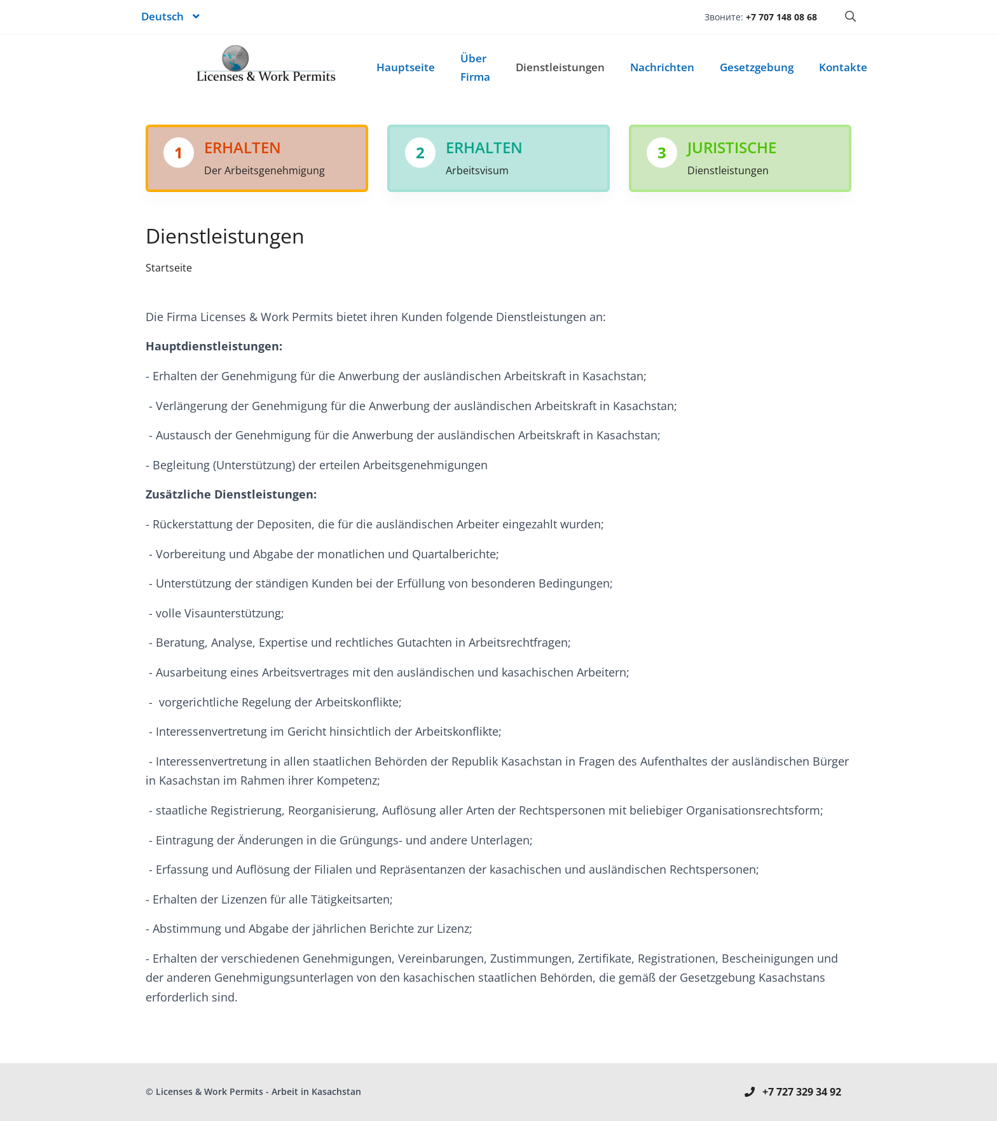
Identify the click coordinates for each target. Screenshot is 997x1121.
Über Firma (475, 67)
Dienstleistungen (560, 67)
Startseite (169, 268)
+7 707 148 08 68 (781, 17)
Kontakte (843, 67)
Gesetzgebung (757, 67)
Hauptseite (405, 67)
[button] (170, 17)
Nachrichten (662, 67)
